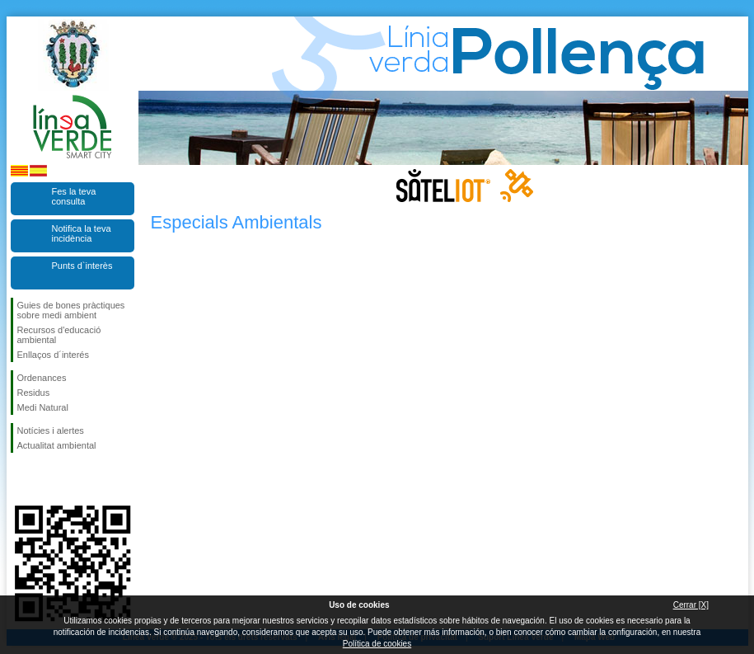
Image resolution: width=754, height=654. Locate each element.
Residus (33, 393)
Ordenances (42, 378)
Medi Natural (42, 407)
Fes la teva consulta (74, 196)
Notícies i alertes (50, 430)
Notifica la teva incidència (81, 233)
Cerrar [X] (691, 604)
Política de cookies (377, 643)
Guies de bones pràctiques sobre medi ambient (71, 310)
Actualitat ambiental (56, 445)
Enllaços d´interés (53, 355)
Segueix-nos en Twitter (48, 479)
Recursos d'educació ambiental (59, 335)
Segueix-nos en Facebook (20, 479)
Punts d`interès (82, 266)
